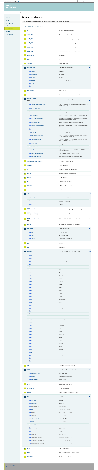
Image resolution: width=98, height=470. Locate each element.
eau (32, 409)
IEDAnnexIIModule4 (33, 219)
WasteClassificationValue (37, 153)
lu (31, 325)
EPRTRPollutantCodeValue (37, 111)
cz (31, 275)
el (31, 287)
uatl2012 (33, 238)
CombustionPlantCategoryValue (38, 104)
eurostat (29, 165)
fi (31, 293)
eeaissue (33, 80)
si (31, 352)
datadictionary (31, 67)
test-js (32, 421)
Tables (7, 20)
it (31, 316)
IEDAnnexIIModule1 (33, 209)
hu (32, 308)
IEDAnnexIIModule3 (33, 213)
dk (31, 281)
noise (28, 384)
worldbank (30, 456)
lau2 (28, 247)
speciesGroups (34, 379)
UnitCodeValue (34, 149)
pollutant (33, 204)
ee (31, 284)
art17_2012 (30, 47)
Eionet (12, 12)
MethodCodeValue (35, 129)
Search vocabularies (29, 26)
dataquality (30, 90)
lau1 (28, 243)
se (31, 349)
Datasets (8, 17)
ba (31, 261)
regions (33, 376)
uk (31, 361)
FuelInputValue (34, 115)
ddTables (33, 77)
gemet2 (29, 177)
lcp (28, 365)
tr (31, 358)
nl (31, 334)
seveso (29, 392)
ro (31, 343)
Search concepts (40, 26)
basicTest (33, 400)
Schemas (8, 26)
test (28, 396)
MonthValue (34, 132)
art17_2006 (30, 43)
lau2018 (29, 251)
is (31, 314)
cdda (28, 59)
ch (31, 269)
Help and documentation (12, 15)
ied (28, 194)
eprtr (28, 95)
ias (28, 190)
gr (31, 302)
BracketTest (34, 403)
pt (31, 340)
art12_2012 (30, 34)
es (31, 290)
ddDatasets (34, 74)
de (31, 278)
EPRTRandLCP (31, 99)
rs (31, 346)
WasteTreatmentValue (36, 156)
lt (31, 322)
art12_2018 (30, 39)
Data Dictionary (18, 12)
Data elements (9, 23)
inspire (29, 224)
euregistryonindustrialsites (35, 161)
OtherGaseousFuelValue (37, 135)
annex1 (33, 197)
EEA (12, 1)
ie (31, 311)
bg (32, 266)
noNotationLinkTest (36, 418)
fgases (29, 173)
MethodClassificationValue (37, 125)
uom (28, 448)
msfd (28, 369)
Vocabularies (9, 28)
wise (28, 452)
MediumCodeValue (35, 122)
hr (31, 305)
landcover (30, 228)
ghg (28, 181)
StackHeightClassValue (36, 146)
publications (30, 388)
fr (31, 296)
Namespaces (9, 34)
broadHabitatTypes (35, 373)
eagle (32, 235)
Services (8, 31)
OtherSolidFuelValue (36, 139)
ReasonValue (34, 143)
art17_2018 (30, 51)
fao (28, 169)
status (32, 86)
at (31, 258)
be (31, 264)
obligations (34, 83)
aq (27, 30)
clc (32, 232)
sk (31, 355)
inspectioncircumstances (37, 200)
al (31, 255)
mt (32, 331)
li (31, 319)
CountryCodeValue (35, 108)
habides (29, 185)
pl (31, 337)
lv (31, 328)
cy (31, 272)
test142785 (33, 424)
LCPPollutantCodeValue (37, 118)
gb (32, 299)
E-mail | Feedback (10, 465)
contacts (33, 71)
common (29, 63)
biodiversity (30, 55)
